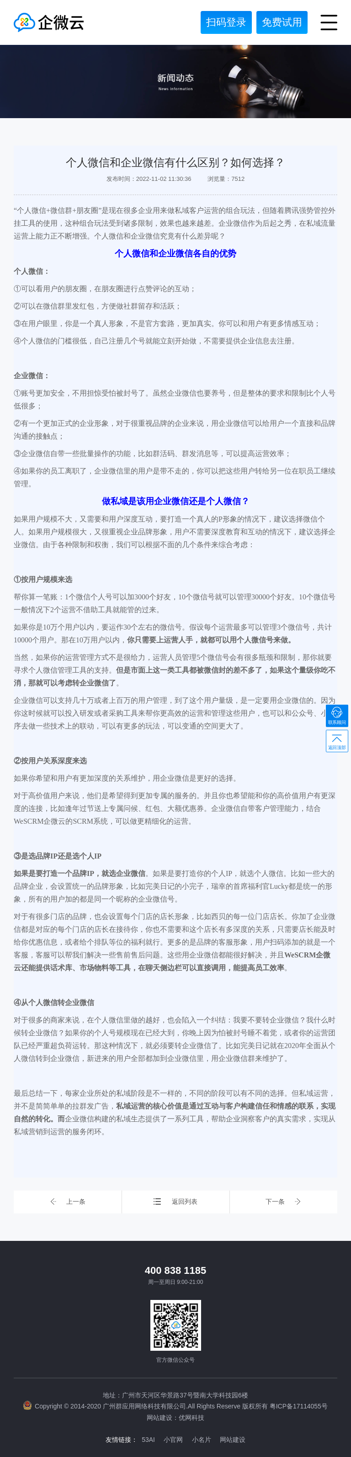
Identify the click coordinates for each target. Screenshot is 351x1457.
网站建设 (233, 1438)
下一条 (283, 1202)
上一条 (67, 1202)
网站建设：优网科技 (175, 1417)
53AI (148, 1438)
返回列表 (175, 1202)
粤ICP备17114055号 (298, 1406)
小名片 (201, 1438)
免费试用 (282, 22)
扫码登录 (226, 22)
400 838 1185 (176, 1270)
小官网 (173, 1438)
